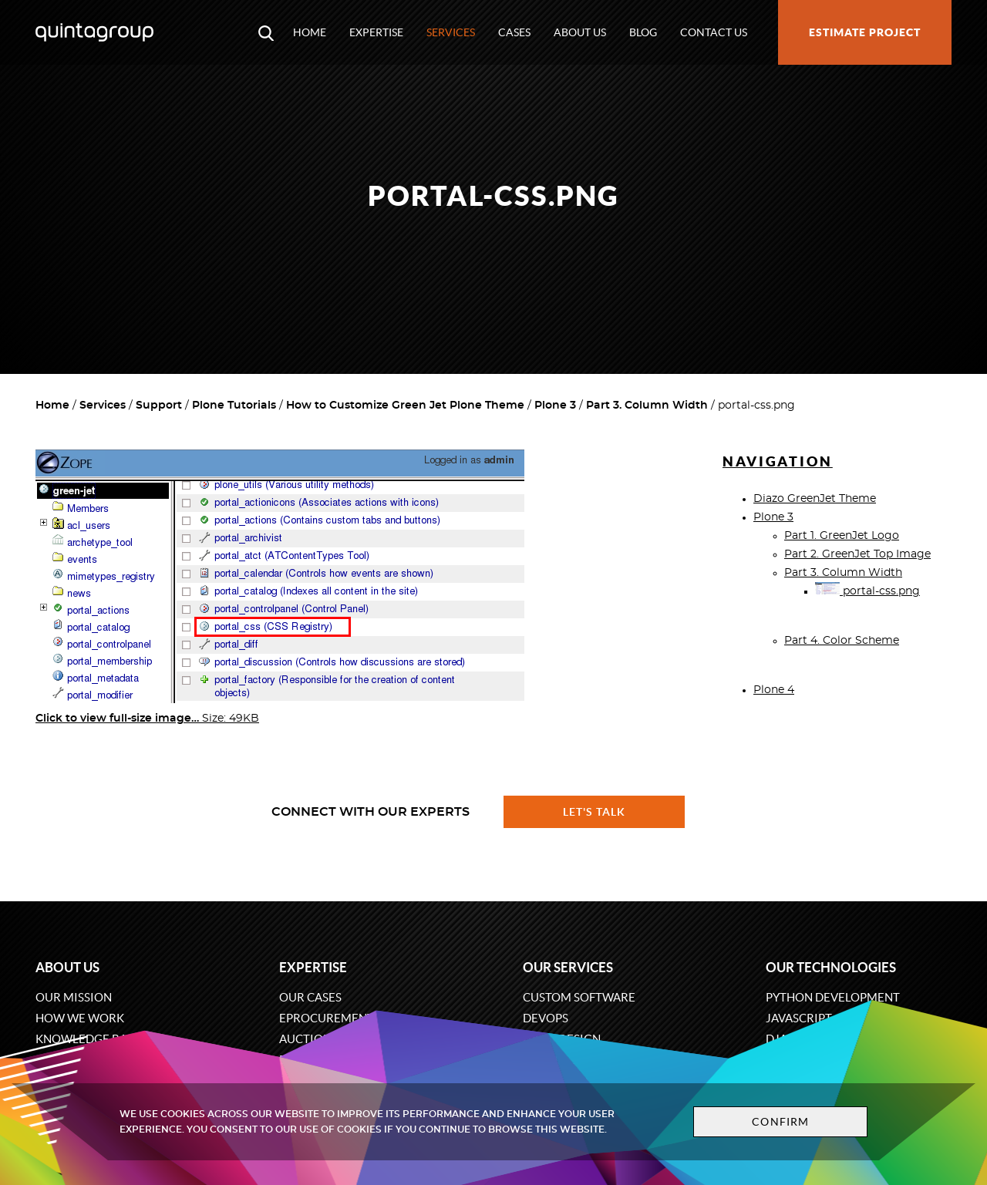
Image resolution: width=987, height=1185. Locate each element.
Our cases (310, 997)
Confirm (780, 1122)
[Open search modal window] (266, 32)
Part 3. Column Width (647, 405)
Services (450, 32)
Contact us (713, 32)
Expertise (376, 32)
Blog (643, 32)
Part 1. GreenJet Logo (841, 535)
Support (159, 405)
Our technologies (831, 967)
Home (309, 32)
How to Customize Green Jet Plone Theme (405, 405)
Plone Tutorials (234, 405)
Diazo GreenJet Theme (814, 498)
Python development (833, 997)
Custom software (579, 997)
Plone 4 (773, 690)
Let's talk (594, 812)
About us (580, 32)
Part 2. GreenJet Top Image (857, 554)
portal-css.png (867, 591)
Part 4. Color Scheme (841, 640)
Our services (568, 967)
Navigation (778, 461)
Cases (514, 32)
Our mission (73, 997)
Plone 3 (555, 405)
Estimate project (865, 32)
